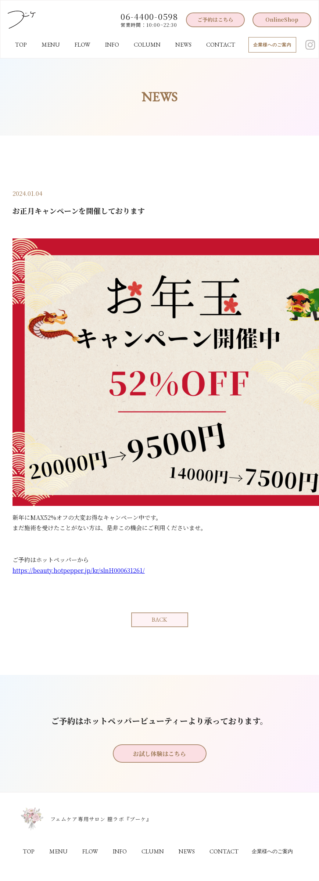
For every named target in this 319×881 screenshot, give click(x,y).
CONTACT (220, 44)
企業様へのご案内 (272, 45)
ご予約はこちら (215, 19)
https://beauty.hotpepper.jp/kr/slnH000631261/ (78, 570)
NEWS (183, 44)
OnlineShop (281, 19)
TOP (21, 44)
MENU (51, 44)
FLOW (82, 44)
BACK (159, 619)
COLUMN (147, 44)
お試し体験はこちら (159, 753)
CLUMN (152, 851)
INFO (112, 44)
